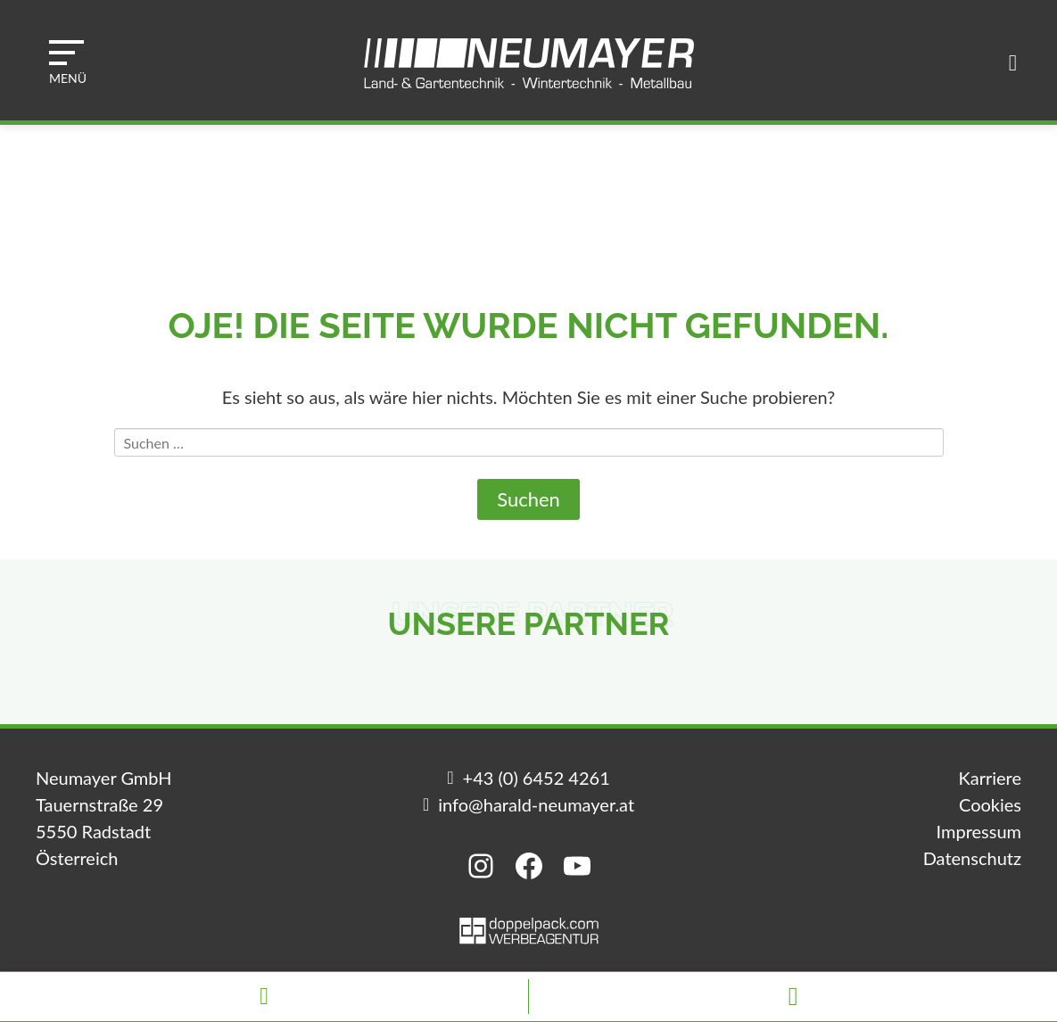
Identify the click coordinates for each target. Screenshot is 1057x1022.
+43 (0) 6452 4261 (536, 777)
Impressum (979, 831)
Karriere (990, 777)
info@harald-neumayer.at (536, 804)
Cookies (990, 804)
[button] (68, 62)
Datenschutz (972, 858)
